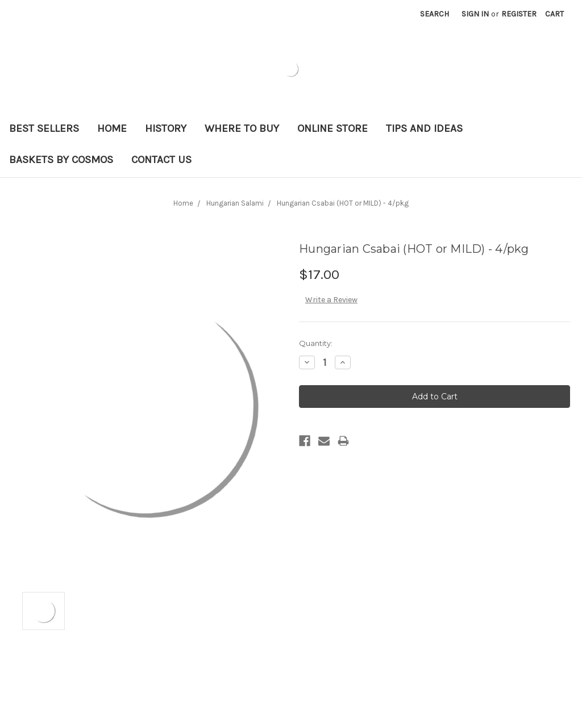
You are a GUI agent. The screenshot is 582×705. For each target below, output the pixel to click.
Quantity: (315, 343)
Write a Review (331, 299)
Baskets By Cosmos (61, 159)
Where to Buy (242, 128)
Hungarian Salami (235, 203)
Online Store (332, 128)
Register (519, 14)
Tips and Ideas (424, 128)
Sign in (475, 14)
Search (434, 14)
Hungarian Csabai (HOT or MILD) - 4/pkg (343, 203)
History (165, 128)
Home (112, 128)
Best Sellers (44, 128)
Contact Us (161, 159)
